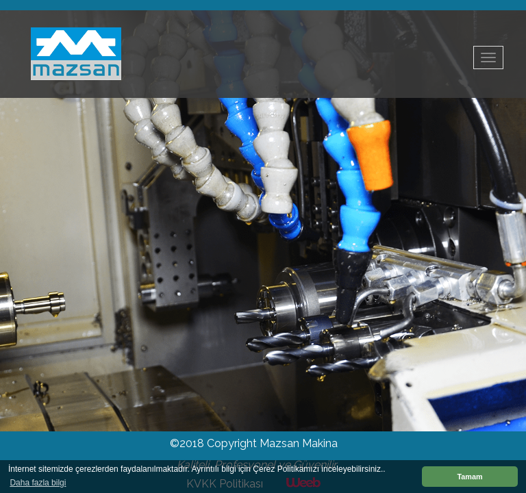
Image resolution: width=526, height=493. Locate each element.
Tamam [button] (469, 476)
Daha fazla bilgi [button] (38, 483)
